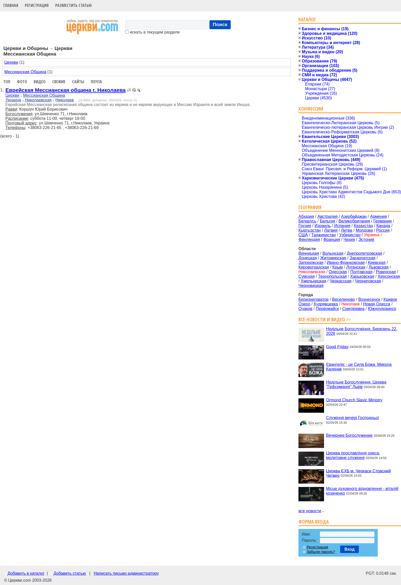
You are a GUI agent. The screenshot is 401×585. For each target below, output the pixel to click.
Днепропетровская (364, 253)
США (303, 235)
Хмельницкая (313, 281)
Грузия (304, 226)
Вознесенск (369, 299)
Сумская (306, 276)
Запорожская (310, 262)
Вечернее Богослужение (349, 435)
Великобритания (354, 221)
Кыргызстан (309, 230)
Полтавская (361, 272)
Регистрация (37, 5)
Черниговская (368, 281)
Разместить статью (73, 5)
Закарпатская (362, 258)
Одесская (338, 272)
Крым (337, 267)
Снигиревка (353, 308)
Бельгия (327, 221)
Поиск (220, 24)
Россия (382, 230)
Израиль (323, 226)
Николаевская (38, 100)
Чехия (349, 239)
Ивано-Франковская (346, 262)
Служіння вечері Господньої (352, 418)
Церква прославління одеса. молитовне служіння (353, 455)
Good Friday (337, 346)
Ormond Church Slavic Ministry (354, 400)
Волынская (332, 253)
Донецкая (307, 258)
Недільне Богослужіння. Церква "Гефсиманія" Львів (356, 384)
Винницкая (308, 253)
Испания (342, 226)
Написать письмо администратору (126, 573)
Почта (96, 81)
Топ (6, 81)
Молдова (364, 230)
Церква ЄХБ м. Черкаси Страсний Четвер (358, 473)
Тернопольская (332, 276)
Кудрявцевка (326, 304)
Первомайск (327, 308)
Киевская (376, 262)
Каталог (307, 19)
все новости (309, 511)
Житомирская (333, 258)
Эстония (366, 239)
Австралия (327, 216)
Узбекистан (349, 235)
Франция (331, 239)
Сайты (78, 81)
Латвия (331, 230)
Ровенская (386, 272)
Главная (10, 5)
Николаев (64, 100)
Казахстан (363, 226)
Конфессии (310, 108)
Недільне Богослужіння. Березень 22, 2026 (361, 331)
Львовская (378, 267)
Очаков (305, 308)
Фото (22, 81)
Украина (13, 100)
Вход (349, 549)
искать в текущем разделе (152, 32)
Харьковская (362, 276)
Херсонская (389, 276)
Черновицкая (311, 285)
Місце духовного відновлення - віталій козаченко (362, 490)
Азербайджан (354, 216)
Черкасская (341, 281)
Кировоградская (313, 267)
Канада (383, 226)
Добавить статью (69, 573)
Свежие (58, 81)
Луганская (355, 267)
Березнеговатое (313, 299)
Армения (378, 216)
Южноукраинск (382, 308)
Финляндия (309, 239)
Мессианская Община (25, 72)
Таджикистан (323, 235)
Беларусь (307, 221)
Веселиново (343, 299)
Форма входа (313, 521)
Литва (346, 230)
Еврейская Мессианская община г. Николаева (65, 90)
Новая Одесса (376, 304)
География (309, 207)
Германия (382, 221)
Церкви (11, 62)
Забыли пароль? (321, 552)
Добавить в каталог (25, 573)
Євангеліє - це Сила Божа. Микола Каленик (359, 366)
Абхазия (306, 216)
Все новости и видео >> (324, 319)
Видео (40, 81)
